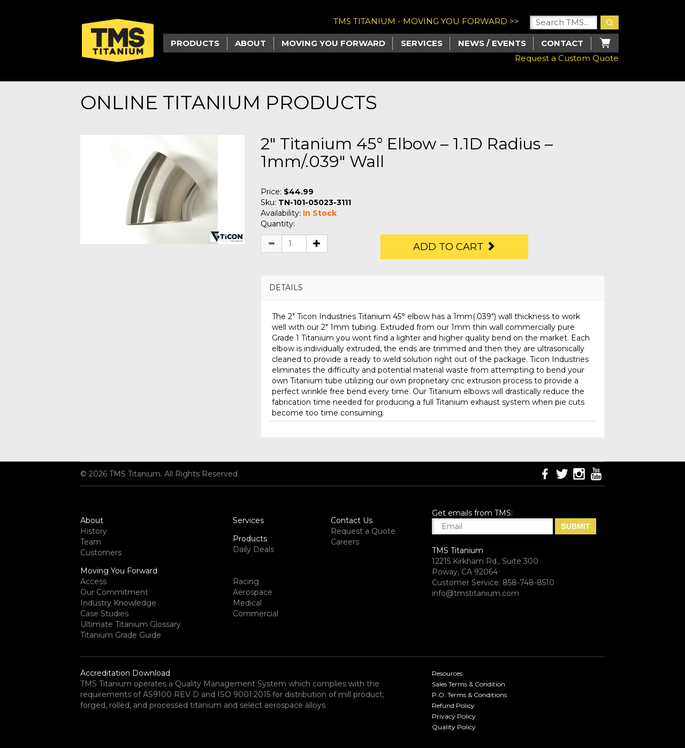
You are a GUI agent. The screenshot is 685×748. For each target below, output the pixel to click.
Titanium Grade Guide (120, 635)
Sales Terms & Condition (468, 684)
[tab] (432, 288)
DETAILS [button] (286, 287)
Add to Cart (454, 247)
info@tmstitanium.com (475, 593)
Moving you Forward (333, 43)
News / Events (492, 43)
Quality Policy (454, 727)
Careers (345, 542)
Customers (100, 552)
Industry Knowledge (118, 603)
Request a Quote (363, 531)
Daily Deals (253, 549)
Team (90, 542)
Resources (447, 673)
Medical (247, 603)
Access (93, 581)
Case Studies (104, 613)
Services (422, 43)
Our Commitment (114, 592)
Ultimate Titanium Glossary (130, 624)
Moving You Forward (118, 571)
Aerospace (252, 592)
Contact (562, 43)
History (93, 531)
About (250, 43)
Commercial (255, 613)
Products (250, 538)
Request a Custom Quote (567, 58)
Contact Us (351, 520)
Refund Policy (453, 705)
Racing (246, 581)
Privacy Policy (454, 716)
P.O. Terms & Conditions (469, 695)
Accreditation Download (125, 673)
